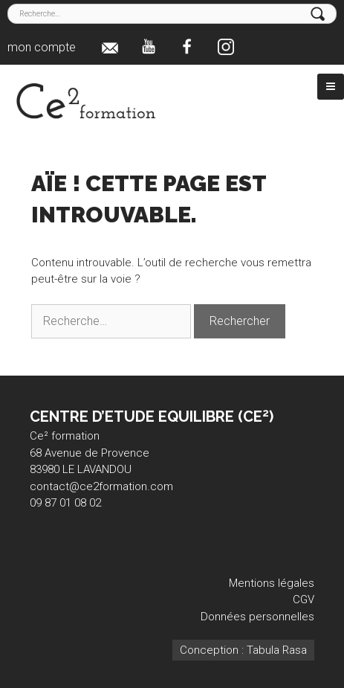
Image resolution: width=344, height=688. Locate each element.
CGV (303, 599)
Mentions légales (271, 583)
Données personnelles (257, 616)
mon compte (41, 47)
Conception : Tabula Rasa (243, 650)
